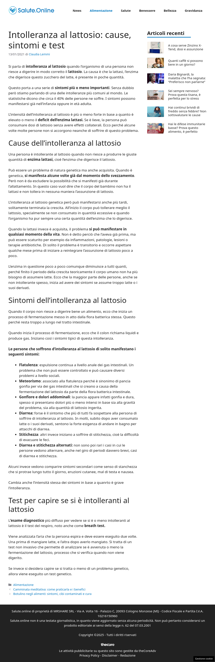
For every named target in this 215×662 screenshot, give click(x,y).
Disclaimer (110, 655)
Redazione (127, 655)
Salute (126, 10)
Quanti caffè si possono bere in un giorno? (185, 62)
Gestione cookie (204, 658)
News (77, 10)
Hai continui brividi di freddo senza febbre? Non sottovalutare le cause (187, 111)
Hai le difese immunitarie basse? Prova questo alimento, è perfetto (186, 128)
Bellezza (170, 10)
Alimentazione (101, 10)
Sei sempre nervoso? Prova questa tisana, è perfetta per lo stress (184, 94)
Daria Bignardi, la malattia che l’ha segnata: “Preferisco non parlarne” (187, 78)
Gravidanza (193, 10)
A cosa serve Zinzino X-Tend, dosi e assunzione (185, 47)
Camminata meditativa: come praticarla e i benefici (49, 589)
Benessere (147, 10)
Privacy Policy (89, 655)
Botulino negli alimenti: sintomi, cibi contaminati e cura (52, 594)
